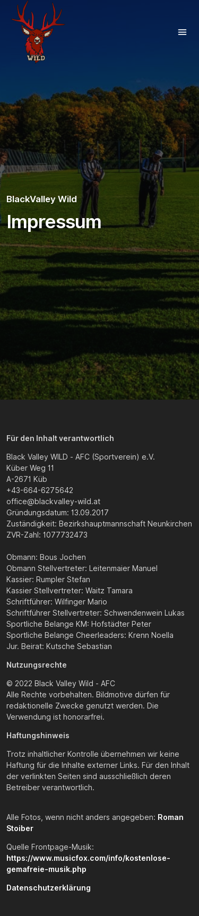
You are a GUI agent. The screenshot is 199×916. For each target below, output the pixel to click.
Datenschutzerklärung (48, 888)
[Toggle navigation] (182, 32)
